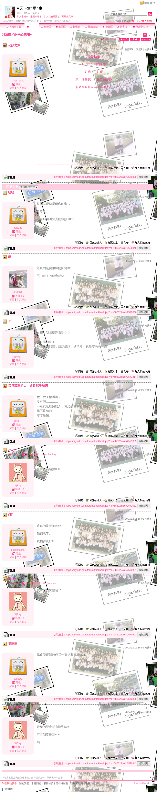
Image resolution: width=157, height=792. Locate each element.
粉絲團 (9, 789)
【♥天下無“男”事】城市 (47, 21)
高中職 (30, 21)
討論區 (32, 26)
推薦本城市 (36, 16)
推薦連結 (91, 26)
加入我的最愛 (50, 16)
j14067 (17, 356)
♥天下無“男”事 (29, 8)
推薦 (148, 49)
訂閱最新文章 (66, 16)
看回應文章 (108, 39)
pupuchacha (17, 549)
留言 (11, 88)
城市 (11, 21)
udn (5, 21)
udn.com (150, 783)
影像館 (75, 26)
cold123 (17, 227)
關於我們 (24, 783)
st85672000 (17, 80)
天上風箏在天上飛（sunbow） (42, 583)
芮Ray (27, 13)
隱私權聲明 (77, 783)
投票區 (61, 26)
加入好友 (22, 88)
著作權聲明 (62, 783)
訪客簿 (122, 26)
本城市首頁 (13, 26)
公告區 (108, 26)
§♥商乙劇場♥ (23, 34)
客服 (87, 783)
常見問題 (36, 783)
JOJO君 (17, 292)
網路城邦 (149, 2)
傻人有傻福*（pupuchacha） (41, 454)
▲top (152, 777)
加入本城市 (22, 16)
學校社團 (20, 21)
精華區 (46, 26)
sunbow (18, 678)
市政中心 (140, 26)
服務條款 (48, 783)
